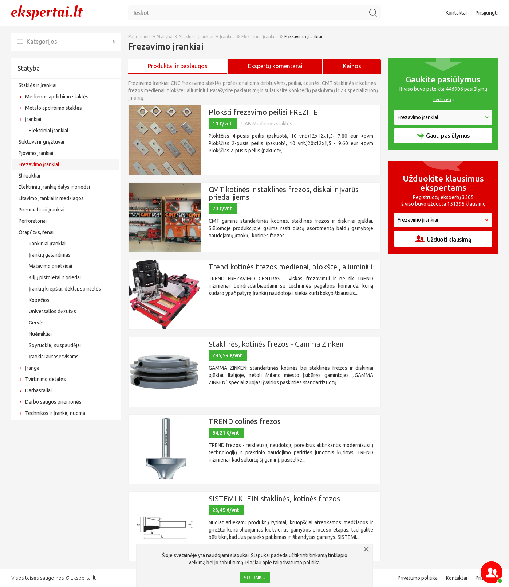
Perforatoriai (33, 221)
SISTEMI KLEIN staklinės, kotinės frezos (274, 498)
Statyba (28, 68)
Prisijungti (487, 13)
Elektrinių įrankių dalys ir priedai (54, 187)
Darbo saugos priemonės (53, 402)
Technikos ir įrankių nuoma (55, 413)
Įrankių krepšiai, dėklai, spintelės (65, 289)
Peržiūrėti (442, 99)
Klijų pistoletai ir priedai (55, 277)
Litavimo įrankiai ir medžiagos (51, 198)
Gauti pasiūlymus (443, 135)
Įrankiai (33, 119)
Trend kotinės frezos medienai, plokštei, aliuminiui (290, 267)
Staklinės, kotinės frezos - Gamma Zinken (276, 344)
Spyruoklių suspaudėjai (55, 345)
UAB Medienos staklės (266, 124)
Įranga (32, 368)
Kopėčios (39, 300)
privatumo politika (300, 562)
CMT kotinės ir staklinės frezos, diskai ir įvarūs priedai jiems (284, 193)
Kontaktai (456, 13)
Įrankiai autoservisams (54, 356)
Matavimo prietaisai (50, 266)
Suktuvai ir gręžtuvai (41, 142)
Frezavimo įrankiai (39, 164)
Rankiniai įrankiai (47, 243)
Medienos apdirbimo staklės (56, 97)
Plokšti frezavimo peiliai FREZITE (263, 112)
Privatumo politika (418, 578)
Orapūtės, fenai (36, 232)
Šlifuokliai (29, 176)
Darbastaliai (38, 390)
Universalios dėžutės (52, 311)
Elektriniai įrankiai (48, 130)
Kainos (352, 66)
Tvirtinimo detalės (45, 379)
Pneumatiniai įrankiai (41, 210)
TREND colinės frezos (245, 421)
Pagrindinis (139, 36)
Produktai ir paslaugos (178, 66)
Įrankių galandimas (50, 255)
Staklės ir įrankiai (37, 85)
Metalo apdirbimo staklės (53, 108)
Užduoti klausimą (443, 239)
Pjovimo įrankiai (36, 153)
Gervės (37, 323)
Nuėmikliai (40, 334)
